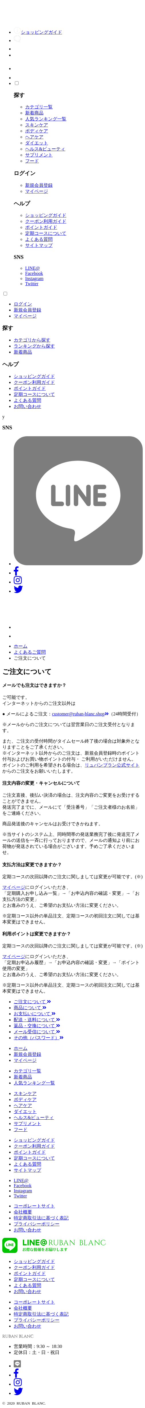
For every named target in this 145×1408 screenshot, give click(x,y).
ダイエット (36, 142)
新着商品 (34, 112)
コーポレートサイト (34, 1205)
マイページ (36, 191)
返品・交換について (37, 1025)
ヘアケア (34, 136)
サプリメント (39, 154)
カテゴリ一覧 (39, 106)
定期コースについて (45, 233)
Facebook (34, 273)
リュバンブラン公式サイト (112, 765)
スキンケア (36, 124)
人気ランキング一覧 (45, 118)
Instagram (34, 278)
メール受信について (37, 1031)
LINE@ (32, 268)
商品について (30, 1007)
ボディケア (36, 130)
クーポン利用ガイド (45, 221)
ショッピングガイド (45, 215)
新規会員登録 (39, 185)
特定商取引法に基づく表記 (41, 1217)
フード (32, 160)
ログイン (23, 304)
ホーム (20, 646)
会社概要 (23, 1211)
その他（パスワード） (38, 1037)
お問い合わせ (27, 406)
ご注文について (32, 1001)
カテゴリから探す (32, 340)
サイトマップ (39, 245)
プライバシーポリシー (36, 1223)
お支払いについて (34, 1013)
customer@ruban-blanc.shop (80, 713)
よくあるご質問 (30, 652)
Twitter (31, 283)
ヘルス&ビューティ (45, 148)
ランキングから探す (34, 346)
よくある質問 (39, 239)
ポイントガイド (41, 227)
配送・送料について (37, 1019)
